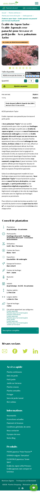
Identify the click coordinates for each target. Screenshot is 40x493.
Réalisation (30, 484)
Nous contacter (13, 430)
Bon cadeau (11, 402)
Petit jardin (11, 319)
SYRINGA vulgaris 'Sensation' (18, 455)
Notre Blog (11, 438)
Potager (10, 394)
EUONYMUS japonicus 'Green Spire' (18, 461)
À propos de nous (13, 434)
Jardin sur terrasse (13, 324)
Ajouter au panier (21, 86)
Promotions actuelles (15, 419)
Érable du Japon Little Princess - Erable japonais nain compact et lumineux (19, 469)
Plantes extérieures (14, 13)
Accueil (4, 13)
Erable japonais (27, 16)
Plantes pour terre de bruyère (11, 16)
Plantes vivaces (13, 387)
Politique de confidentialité (26, 481)
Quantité (5, 81)
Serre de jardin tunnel (15, 398)
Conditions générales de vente (18, 427)
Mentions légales (8, 481)
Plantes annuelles (13, 390)
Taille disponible (8, 72)
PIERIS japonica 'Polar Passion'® (19, 452)
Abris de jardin (12, 376)
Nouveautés (11, 415)
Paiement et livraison (15, 423)
